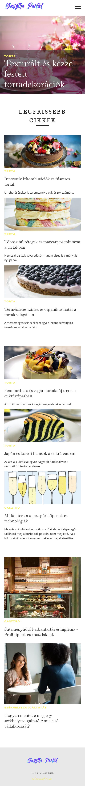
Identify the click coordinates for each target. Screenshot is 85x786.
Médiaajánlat (42, 778)
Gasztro (12, 507)
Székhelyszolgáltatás (25, 707)
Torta (10, 56)
